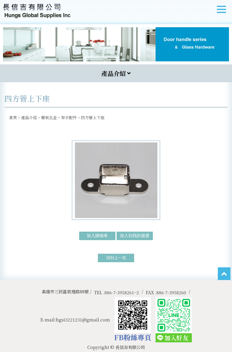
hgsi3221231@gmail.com (83, 320)
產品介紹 (29, 117)
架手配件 (69, 117)
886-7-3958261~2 (122, 292)
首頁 (13, 117)
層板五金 (49, 117)
